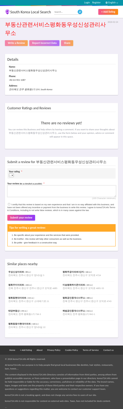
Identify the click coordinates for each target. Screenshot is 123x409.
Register (96, 2)
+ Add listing (108, 11)
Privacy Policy (53, 350)
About (39, 350)
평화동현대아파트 (17, 298)
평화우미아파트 (16, 285)
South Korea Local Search (30, 11)
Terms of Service (91, 350)
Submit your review (21, 217)
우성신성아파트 (16, 272)
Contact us (108, 350)
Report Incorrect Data (44, 43)
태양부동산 (14, 311)
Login (87, 2)
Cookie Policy (71, 350)
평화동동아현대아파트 (19, 324)
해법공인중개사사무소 (74, 311)
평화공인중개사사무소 (74, 298)
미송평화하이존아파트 (74, 285)
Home (12, 350)
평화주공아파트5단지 (74, 272)
